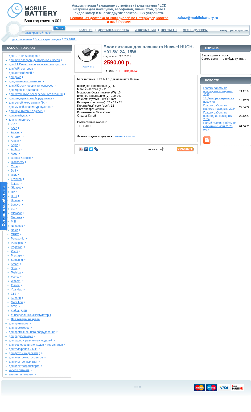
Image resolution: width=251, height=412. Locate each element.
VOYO (15, 276)
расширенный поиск (38, 32)
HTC (14, 196)
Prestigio (16, 255)
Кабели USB (19, 310)
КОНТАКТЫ (169, 30)
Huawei (15, 200)
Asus (14, 153)
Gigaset (16, 187)
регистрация (239, 30)
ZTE (13, 293)
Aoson (15, 141)
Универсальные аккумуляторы (31, 315)
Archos (15, 149)
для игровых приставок (24, 90)
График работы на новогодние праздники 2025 (217, 91)
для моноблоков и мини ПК (26, 102)
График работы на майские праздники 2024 (219, 107)
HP (13, 191)
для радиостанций (21, 336)
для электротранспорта (24, 366)
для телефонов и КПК (23, 349)
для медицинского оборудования (30, 98)
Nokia (14, 230)
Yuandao (16, 289)
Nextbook (17, 225)
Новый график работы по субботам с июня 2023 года (219, 126)
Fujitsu (15, 183)
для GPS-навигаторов (23, 56)
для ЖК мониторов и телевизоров (31, 85)
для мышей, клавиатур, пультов (29, 107)
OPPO (15, 234)
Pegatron (16, 247)
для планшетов (22, 39)
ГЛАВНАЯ (85, 30)
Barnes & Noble (21, 158)
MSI (13, 221)
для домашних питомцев (25, 81)
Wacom (15, 281)
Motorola (16, 217)
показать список (124, 136)
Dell (13, 170)
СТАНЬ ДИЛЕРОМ (195, 30)
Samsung (17, 259)
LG (13, 208)
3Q (13, 124)
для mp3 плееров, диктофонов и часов (34, 60)
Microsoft (16, 213)
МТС (14, 306)
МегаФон (17, 302)
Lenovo (15, 204)
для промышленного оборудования (32, 332)
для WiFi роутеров (21, 68)
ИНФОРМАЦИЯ (145, 30)
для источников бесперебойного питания (35, 94)
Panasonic (17, 238)
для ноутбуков (18, 115)
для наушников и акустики (26, 111)
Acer (14, 128)
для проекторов (19, 327)
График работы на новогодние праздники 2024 (217, 116)
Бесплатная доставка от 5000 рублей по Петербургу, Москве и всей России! (119, 20)
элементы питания (21, 374)
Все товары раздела (48, 39)
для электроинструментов (26, 357)
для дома (15, 77)
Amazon (16, 136)
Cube (14, 166)
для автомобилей (20, 73)
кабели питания (19, 370)
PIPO (14, 251)
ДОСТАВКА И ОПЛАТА (113, 30)
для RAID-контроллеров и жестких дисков (36, 64)
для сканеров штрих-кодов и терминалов (36, 344)
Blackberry (17, 162)
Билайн (16, 298)
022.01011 (70, 39)
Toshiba (16, 272)
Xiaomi (15, 285)
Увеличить (88, 65)
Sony (14, 268)
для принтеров (18, 323)
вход (223, 30)
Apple (14, 145)
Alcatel (15, 132)
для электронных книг (23, 361)
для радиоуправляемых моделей (30, 340)
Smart (14, 264)
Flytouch (16, 179)
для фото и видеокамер (24, 353)
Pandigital (17, 242)
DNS (14, 175)
